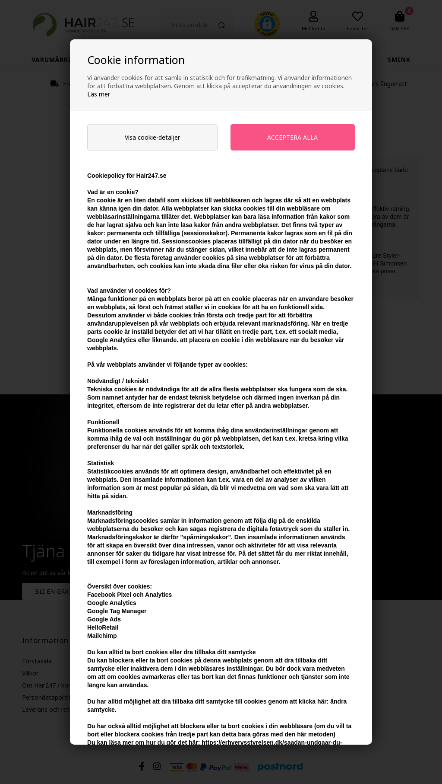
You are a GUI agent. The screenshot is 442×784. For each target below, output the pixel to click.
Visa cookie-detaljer (152, 137)
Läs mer (98, 94)
